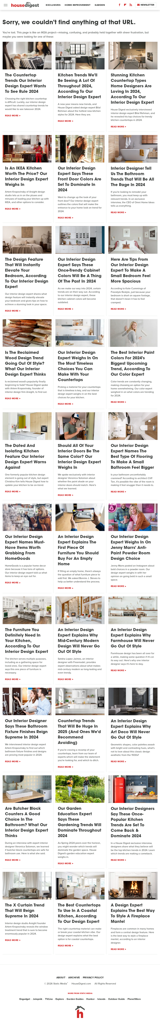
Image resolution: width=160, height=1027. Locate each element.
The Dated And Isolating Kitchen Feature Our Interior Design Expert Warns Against (25, 457)
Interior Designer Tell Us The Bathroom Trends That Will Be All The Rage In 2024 (132, 177)
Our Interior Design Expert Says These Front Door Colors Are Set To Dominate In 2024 (79, 179)
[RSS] (131, 5)
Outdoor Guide (116, 999)
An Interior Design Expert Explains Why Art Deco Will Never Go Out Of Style (131, 729)
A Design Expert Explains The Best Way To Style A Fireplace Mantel (133, 913)
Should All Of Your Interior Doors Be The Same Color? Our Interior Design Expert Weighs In (79, 457)
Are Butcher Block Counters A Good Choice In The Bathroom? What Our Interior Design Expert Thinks (26, 822)
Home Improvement (77, 5)
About (60, 977)
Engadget (24, 999)
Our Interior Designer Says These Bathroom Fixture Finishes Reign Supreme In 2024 (26, 729)
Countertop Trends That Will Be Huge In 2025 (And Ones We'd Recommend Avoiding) (79, 732)
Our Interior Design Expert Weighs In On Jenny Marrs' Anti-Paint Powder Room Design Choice (131, 548)
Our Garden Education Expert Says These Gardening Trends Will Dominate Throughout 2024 (79, 822)
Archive (74, 977)
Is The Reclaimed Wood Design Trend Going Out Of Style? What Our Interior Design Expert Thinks (25, 364)
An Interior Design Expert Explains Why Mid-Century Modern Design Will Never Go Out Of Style (79, 641)
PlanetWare (134, 999)
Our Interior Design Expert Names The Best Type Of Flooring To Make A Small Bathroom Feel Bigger (132, 457)
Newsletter (145, 5)
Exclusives (53, 5)
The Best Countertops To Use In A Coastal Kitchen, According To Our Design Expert (79, 913)
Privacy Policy (93, 977)
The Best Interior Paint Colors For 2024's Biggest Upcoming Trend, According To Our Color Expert (132, 364)
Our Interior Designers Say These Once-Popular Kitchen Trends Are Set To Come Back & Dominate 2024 (132, 822)
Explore (59, 999)
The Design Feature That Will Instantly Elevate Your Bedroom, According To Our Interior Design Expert (26, 273)
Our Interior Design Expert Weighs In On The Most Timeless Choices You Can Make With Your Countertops (78, 366)
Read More (11, 115)
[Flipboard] (125, 5)
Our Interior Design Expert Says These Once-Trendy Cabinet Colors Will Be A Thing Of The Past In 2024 (79, 270)
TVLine (49, 999)
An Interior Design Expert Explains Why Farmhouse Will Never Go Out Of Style (132, 638)
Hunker (90, 999)
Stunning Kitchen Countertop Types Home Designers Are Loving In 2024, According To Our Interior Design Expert (132, 89)
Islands (101, 999)
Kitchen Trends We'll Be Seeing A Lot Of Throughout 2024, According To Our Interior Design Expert (79, 86)
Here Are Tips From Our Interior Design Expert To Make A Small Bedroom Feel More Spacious (130, 270)
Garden (100, 5)
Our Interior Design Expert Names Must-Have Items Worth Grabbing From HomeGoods (25, 548)
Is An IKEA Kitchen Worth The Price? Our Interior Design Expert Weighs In (26, 177)
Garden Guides (75, 999)
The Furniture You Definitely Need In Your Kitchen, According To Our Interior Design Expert (26, 641)
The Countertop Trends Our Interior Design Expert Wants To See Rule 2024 (25, 83)
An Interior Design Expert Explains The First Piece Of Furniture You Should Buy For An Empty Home (78, 550)
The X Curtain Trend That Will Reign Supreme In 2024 (24, 910)
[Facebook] (119, 5)
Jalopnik (37, 999)
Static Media (60, 983)
